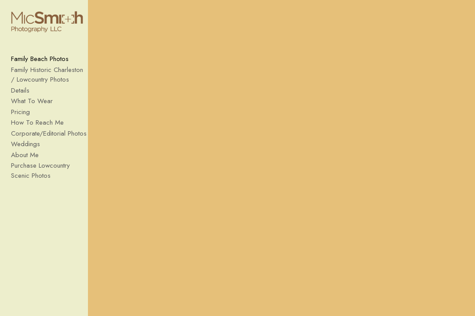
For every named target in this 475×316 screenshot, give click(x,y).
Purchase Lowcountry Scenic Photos (51, 175)
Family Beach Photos (40, 63)
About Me (25, 159)
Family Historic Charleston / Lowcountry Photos (50, 79)
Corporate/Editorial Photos (49, 138)
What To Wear (32, 106)
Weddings (25, 149)
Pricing (20, 116)
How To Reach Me (37, 127)
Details (20, 95)
